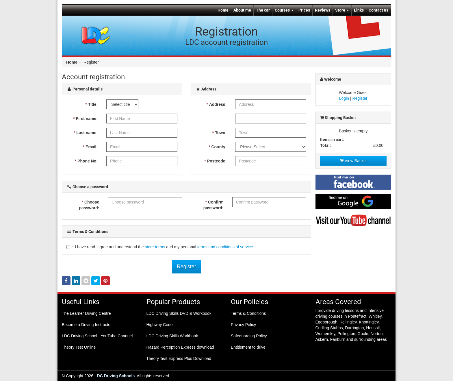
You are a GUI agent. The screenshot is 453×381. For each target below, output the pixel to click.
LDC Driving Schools (114, 375)
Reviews (322, 10)
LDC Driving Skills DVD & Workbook (178, 313)
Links (359, 10)
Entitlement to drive (248, 347)
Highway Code (159, 324)
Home (223, 10)
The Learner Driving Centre (86, 313)
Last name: (86, 132)
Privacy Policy (243, 324)
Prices (304, 10)
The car (263, 10)
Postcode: (215, 161)
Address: (217, 104)
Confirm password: (213, 205)
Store (342, 10)
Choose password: (89, 205)
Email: (90, 147)
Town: (219, 132)
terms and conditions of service (225, 247)
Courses (284, 10)
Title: (92, 104)
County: (217, 147)
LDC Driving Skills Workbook (172, 336)
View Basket (353, 160)
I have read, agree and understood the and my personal (159, 247)
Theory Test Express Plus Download (178, 358)
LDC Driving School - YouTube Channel (97, 336)
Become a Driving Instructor (87, 324)
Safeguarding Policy (249, 336)
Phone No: (86, 161)
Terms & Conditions (248, 313)
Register (186, 266)
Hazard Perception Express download (180, 347)
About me (242, 10)
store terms (155, 247)
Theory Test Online (79, 347)
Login (344, 98)
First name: (85, 118)
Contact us (378, 10)
